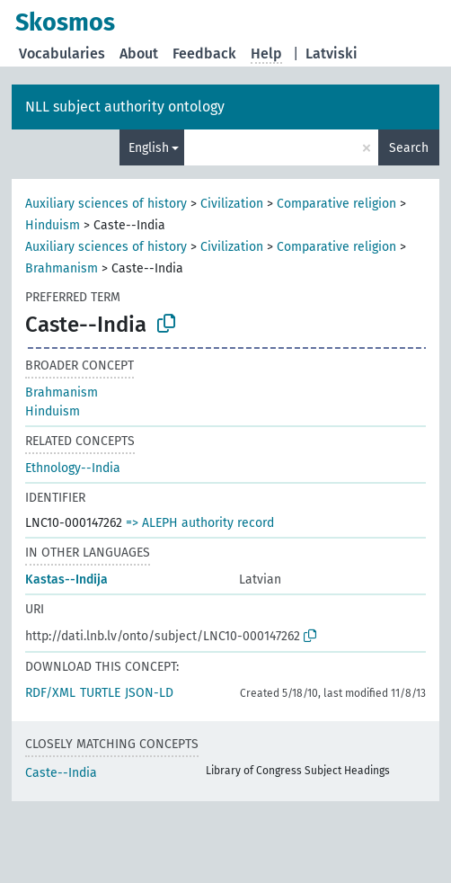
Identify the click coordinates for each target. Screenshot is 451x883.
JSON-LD (149, 692)
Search (409, 148)
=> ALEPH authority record (200, 523)
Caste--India (61, 772)
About (138, 53)
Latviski (331, 53)
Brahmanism (61, 268)
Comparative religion (336, 203)
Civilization (231, 203)
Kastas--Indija (66, 579)
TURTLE (100, 692)
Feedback (204, 53)
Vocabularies (62, 53)
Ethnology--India (72, 468)
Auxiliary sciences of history (106, 203)
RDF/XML (50, 692)
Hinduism (52, 225)
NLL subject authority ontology (125, 106)
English (148, 148)
